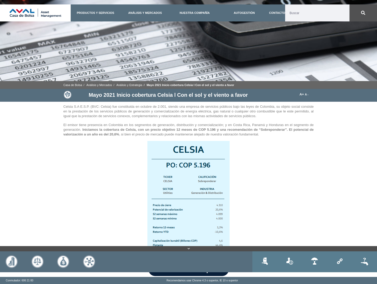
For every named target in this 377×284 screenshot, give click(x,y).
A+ (302, 94)
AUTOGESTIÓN (244, 12)
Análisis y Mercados (99, 85)
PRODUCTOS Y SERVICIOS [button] (95, 12)
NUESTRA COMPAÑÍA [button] (195, 12)
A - (306, 94)
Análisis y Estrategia (129, 85)
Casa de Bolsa (72, 85)
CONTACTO (277, 12)
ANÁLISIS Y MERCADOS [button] (145, 12)
